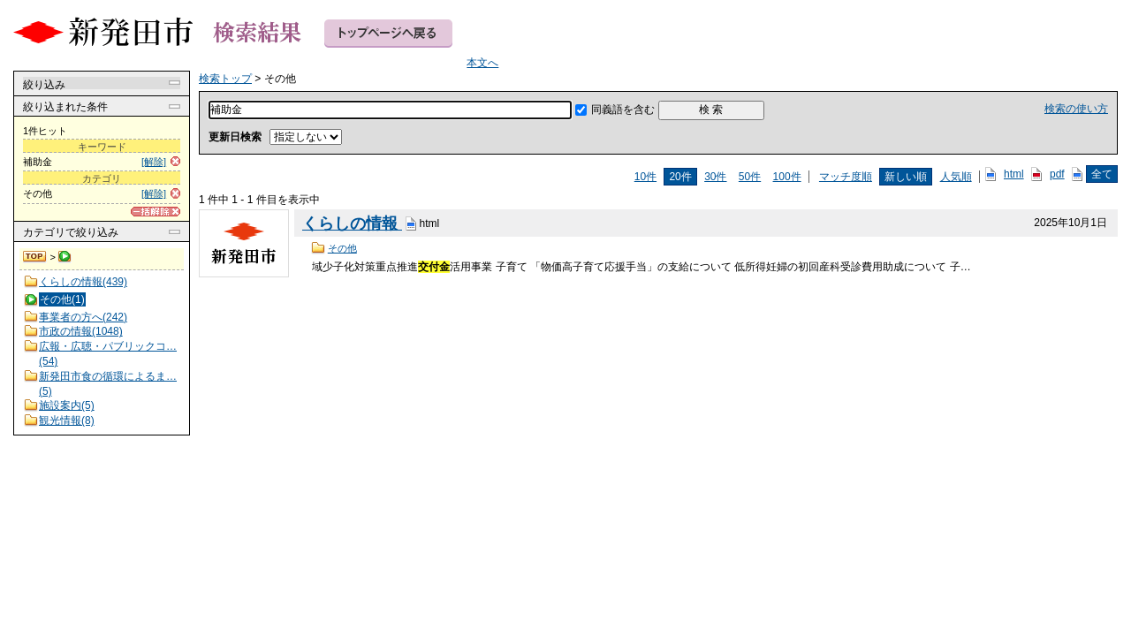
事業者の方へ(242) (83, 317)
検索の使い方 (1076, 108)
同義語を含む (623, 109)
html (1014, 174)
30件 (715, 176)
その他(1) (62, 299)
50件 (750, 176)
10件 (645, 176)
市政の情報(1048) (81, 331)
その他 (342, 248)
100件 (787, 176)
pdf (1057, 174)
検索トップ (35, 257)
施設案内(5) (67, 405)
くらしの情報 (352, 223)
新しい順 (905, 176)
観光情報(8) (67, 420)
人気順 (956, 176)
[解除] (153, 161)
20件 (680, 176)
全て (1101, 174)
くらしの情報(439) (83, 282)
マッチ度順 (845, 176)
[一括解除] (155, 211)
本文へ (482, 63)
